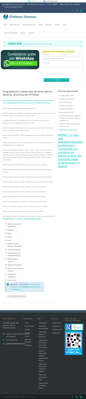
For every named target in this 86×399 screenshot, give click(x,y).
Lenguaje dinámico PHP (66, 95)
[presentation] (59, 72)
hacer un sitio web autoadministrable (29, 219)
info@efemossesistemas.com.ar (14, 4)
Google (5, 397)
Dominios (57, 25)
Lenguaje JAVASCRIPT (66, 109)
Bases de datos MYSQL (66, 112)
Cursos (64, 25)
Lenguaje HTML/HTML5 (66, 99)
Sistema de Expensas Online (68, 130)
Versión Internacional (50, 1)
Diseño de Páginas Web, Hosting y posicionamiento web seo (43, 356)
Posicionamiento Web (29, 25)
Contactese (28, 345)
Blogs (9, 233)
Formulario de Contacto (36, 4)
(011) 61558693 (52, 4)
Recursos (23, 33)
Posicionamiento (57, 329)
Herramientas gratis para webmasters (43, 334)
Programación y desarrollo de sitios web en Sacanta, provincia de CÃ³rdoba (27, 93)
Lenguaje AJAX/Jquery (66, 105)
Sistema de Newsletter (11, 33)
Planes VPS (48, 25)
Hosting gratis (43, 323)
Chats (9, 237)
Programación (56, 326)
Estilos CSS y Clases (65, 102)
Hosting (40, 25)
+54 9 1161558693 (74, 4)
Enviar (56, 80)
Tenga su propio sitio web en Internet (43, 385)
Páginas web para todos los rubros (43, 377)
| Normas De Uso (29, 397)
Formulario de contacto (17, 296)
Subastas (10, 230)
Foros (9, 240)
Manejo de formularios (15, 265)
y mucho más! (12, 280)
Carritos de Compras (14, 250)
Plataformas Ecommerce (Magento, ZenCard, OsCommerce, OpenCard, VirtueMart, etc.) (70, 118)
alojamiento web (8, 219)
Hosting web (56, 333)
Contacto (31, 33)
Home (5, 25)
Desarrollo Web (15, 25)
